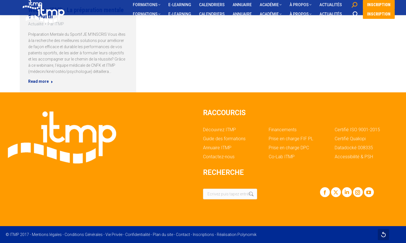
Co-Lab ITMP (282, 157)
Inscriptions (203, 234)
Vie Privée (113, 234)
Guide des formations (224, 139)
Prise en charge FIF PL (291, 139)
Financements (283, 130)
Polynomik (247, 234)
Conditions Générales (84, 234)
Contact (183, 234)
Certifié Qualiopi (350, 139)
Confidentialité (137, 234)
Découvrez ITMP (219, 130)
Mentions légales (47, 234)
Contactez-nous (219, 157)
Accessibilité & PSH (354, 157)
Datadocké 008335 (354, 148)
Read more (39, 83)
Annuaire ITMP (217, 148)
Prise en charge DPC (289, 148)
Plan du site (163, 234)
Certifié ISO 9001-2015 (357, 130)
